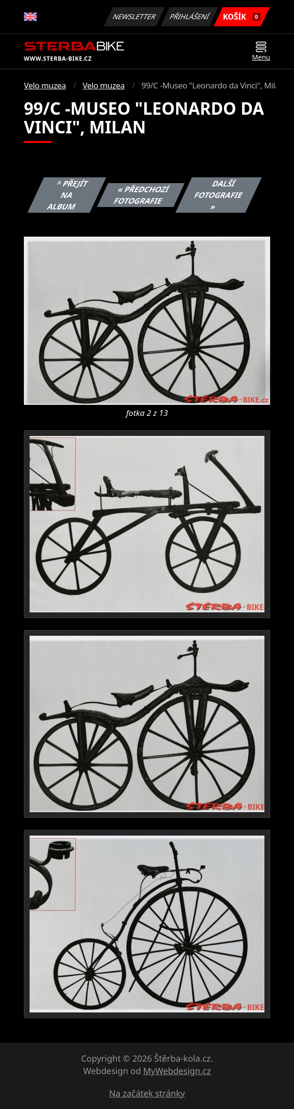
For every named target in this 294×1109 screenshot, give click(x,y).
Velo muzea (45, 85)
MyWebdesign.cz (177, 1070)
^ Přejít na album (67, 195)
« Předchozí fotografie (141, 195)
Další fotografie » (218, 195)
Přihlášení (189, 16)
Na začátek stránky (147, 1093)
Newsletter (134, 16)
